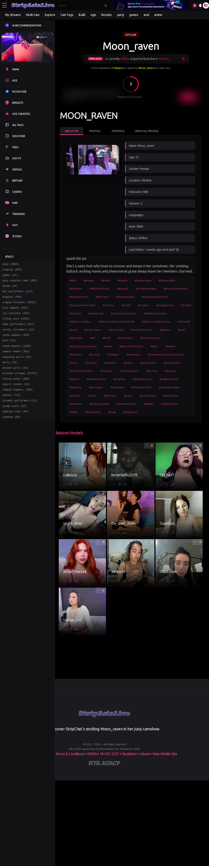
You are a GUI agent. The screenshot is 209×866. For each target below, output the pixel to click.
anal (146, 15)
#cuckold (75, 313)
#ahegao (89, 280)
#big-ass (122, 280)
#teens (92, 395)
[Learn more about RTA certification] (95, 764)
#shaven (74, 379)
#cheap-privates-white (82, 305)
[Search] (80, 5)
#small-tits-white (169, 379)
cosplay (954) (12, 271)
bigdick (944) (12, 301)
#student (75, 395)
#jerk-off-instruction (131, 346)
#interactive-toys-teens (83, 346)
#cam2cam (101, 296)
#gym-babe (76, 338)
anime (158, 15)
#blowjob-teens (79, 296)
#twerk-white (170, 395)
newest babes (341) (16, 362)
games (133, 15)
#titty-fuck (110, 395)
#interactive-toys (150, 338)
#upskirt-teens (169, 403)
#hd (92, 338)
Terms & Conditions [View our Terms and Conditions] (69, 754)
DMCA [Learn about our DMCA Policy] (92, 754)
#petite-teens (148, 362)
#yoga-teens (130, 412)
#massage (113, 354)
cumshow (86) (12, 435)
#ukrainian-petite (99, 403)
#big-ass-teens (143, 280)
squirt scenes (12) (16, 398)
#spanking (75, 387)
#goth (181, 329)
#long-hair (76, 354)
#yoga (112, 412)
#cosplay (143, 305)
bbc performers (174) (18, 295)
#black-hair (76, 288)
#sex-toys (151, 370)
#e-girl (73, 329)
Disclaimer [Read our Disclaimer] (129, 754)
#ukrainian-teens (126, 403)
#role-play (106, 370)
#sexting (170, 370)
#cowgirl (186, 305)
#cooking (108, 305)
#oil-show (91, 362)
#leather (171, 346)
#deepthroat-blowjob (123, 313)
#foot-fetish (116, 329)
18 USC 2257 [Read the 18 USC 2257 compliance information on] (109, 754)
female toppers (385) (18, 404)
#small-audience (96, 379)
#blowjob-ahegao (146, 288)
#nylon (74, 362)
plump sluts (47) (15, 423)
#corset (126, 305)
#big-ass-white (167, 280)
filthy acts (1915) (16, 325)
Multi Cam (32, 15)
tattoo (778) (12, 411)
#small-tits (119, 379)
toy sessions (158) (16, 319)
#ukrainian (76, 403)
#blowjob (122, 288)
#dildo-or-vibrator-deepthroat (116, 321)
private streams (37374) (20, 386)
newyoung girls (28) (17, 368)
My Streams (13, 15)
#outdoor (110, 362)
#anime (106, 280)
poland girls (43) (15, 380)
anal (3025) (11, 264)
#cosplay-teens (165, 305)
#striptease (117, 387)
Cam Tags (66, 15)
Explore (50, 15)
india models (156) (16, 344)
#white (74, 412)
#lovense (94, 354)
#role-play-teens (129, 370)
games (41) (10, 277)
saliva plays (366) (16, 392)
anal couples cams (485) (20, 283)
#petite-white (172, 362)
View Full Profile (146, 131)
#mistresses (133, 354)
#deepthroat (95, 313)
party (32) (10, 374)
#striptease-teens (141, 387)
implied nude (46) (15, 429)
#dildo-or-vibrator (80, 321)
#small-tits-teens (142, 379)
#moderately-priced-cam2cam (165, 354)
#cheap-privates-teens (154, 296)
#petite (128, 362)
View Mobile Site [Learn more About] (164, 754)
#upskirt (148, 403)
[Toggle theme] (201, 5)
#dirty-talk (184, 321)
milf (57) (9, 350)
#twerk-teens (147, 395)
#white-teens (93, 412)
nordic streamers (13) (18, 337)
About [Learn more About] (145, 754)
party (120, 15)
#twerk (128, 395)
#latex (154, 346)
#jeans (108, 346)
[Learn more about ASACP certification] (110, 764)
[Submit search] (106, 5)
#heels (106, 338)
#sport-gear (96, 387)
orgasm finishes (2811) (19, 307)
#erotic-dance (93, 329)
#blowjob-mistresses (176, 288)
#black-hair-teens (100, 288)
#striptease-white (169, 387)
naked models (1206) (17, 356)
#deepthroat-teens (155, 313)
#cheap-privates (125, 296)
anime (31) (10, 289)
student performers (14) (20, 417)
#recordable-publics (81, 370)
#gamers (165, 329)
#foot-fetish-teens (142, 329)
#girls (73, 280)
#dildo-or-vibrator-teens (156, 321)
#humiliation (125, 338)
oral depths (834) (15, 313)
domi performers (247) (18, 331)
